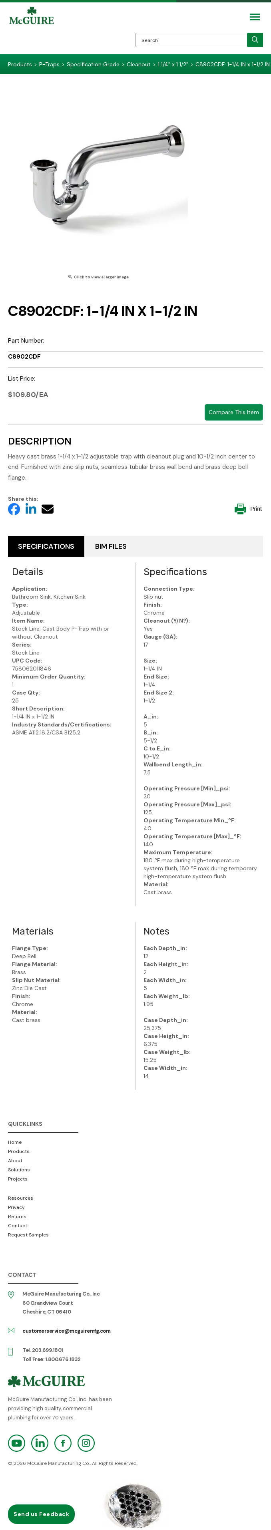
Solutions (19, 1170)
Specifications (46, 546)
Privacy (16, 1207)
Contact (17, 1225)
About (15, 1160)
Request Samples (28, 1235)
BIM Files (111, 546)
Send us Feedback (41, 1514)
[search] (255, 40)
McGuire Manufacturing (31, 30)
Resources (20, 1198)
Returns (17, 1216)
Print (248, 509)
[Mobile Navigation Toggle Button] (255, 17)
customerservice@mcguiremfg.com (66, 1331)
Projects (18, 1179)
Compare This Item (234, 412)
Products (19, 1151)
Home (15, 1142)
